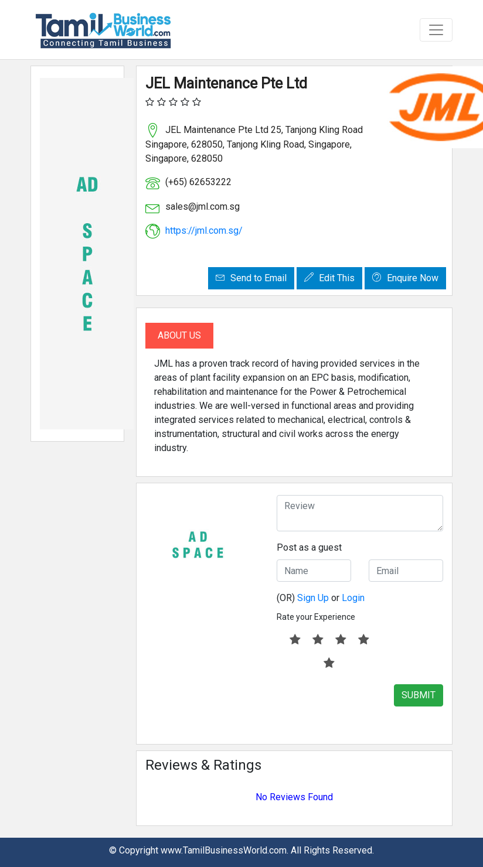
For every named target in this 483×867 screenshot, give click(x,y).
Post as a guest (309, 547)
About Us (179, 335)
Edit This (329, 278)
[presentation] (366, 707)
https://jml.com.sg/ (204, 230)
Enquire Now (405, 278)
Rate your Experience (316, 617)
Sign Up (313, 597)
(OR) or (321, 597)
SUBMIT (419, 695)
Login (353, 597)
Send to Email (251, 278)
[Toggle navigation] (436, 30)
